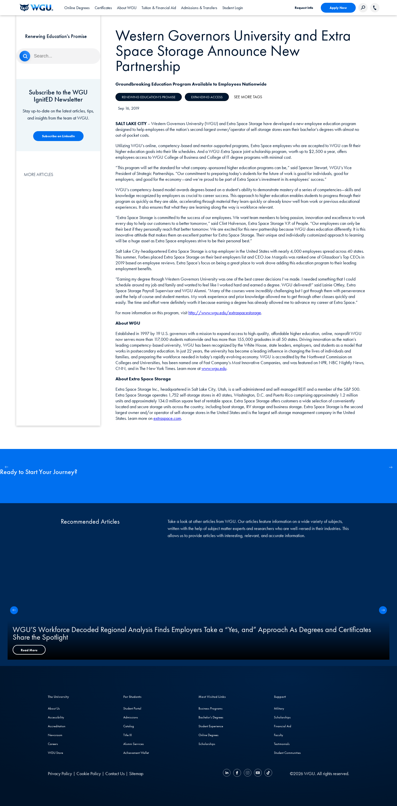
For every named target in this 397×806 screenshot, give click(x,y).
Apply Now (338, 8)
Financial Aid (282, 726)
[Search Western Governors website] (363, 7)
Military (279, 708)
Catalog (128, 726)
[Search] (58, 56)
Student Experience (210, 726)
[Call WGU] (375, 7)
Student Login (232, 7)
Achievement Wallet (136, 753)
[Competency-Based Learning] (58, 136)
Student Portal (132, 708)
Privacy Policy (60, 773)
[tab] (77, 7)
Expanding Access (207, 97)
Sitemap (136, 773)
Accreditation (56, 726)
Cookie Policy (88, 773)
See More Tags (248, 97)
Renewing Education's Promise (148, 97)
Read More (29, 650)
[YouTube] (258, 773)
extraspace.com (167, 418)
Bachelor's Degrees (210, 717)
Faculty (278, 735)
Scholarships (206, 744)
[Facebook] (237, 773)
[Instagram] (247, 773)
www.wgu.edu (214, 368)
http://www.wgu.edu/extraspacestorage (224, 313)
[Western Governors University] (36, 7)
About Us (54, 708)
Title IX (127, 735)
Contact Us (115, 773)
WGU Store (55, 753)
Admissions (130, 717)
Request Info (304, 8)
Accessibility (56, 717)
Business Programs (210, 708)
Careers (53, 744)
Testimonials (282, 744)
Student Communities (287, 753)
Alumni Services (133, 744)
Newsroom (55, 735)
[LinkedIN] (227, 773)
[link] (232, 7)
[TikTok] (267, 773)
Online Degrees (208, 735)
